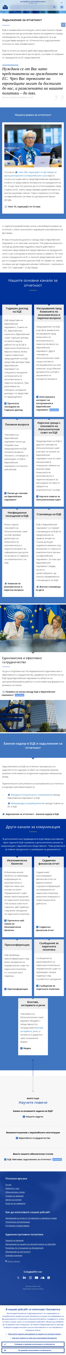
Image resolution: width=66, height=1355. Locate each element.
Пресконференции (17, 989)
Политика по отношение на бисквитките (24, 1248)
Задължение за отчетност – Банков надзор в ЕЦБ (32, 814)
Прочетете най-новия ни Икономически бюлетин (14, 925)
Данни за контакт (13, 1199)
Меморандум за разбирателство (28, 803)
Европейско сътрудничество (34, 1138)
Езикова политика (13, 1255)
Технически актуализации (17, 1222)
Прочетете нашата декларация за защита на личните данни (34, 1334)
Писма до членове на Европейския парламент (16, 496)
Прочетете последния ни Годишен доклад (13, 406)
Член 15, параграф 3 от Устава (24, 206)
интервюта (26, 1031)
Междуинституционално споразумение (32, 794)
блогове (39, 1027)
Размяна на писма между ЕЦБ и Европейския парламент (28, 693)
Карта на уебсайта (13, 1261)
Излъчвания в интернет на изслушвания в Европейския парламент (45, 403)
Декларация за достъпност (18, 1251)
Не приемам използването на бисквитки (34, 1350)
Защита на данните (14, 1240)
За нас (8, 1184)
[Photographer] (60, 165)
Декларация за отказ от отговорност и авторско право (31, 1218)
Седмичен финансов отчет (45, 929)
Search (54, 7)
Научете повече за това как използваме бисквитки (34, 1338)
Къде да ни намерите (15, 1203)
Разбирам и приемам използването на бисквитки (34, 1344)
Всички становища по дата (48, 588)
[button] (61, 2)
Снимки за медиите (14, 1196)
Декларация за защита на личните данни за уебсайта (30, 1244)
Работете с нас (12, 1188)
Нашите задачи (34, 1116)
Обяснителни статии (15, 1192)
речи (35, 1031)
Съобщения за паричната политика (47, 987)
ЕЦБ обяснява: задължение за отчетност (29, 1159)
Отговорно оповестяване (17, 1225)
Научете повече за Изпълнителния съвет (48, 498)
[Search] (32, 7)
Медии (27, 1048)
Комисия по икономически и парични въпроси (14, 586)
